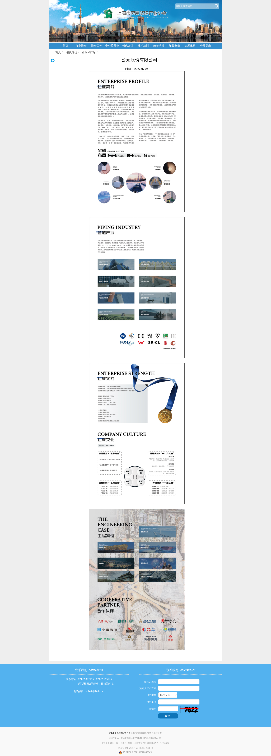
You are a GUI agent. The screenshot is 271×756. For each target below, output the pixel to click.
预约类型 (151, 695)
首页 (65, 45)
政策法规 (158, 45)
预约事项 (151, 702)
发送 (168, 716)
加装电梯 (174, 45)
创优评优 (127, 45)
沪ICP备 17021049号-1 (119, 733)
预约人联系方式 (147, 688)
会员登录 (205, 45)
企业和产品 (89, 52)
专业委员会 (112, 45)
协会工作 (96, 45)
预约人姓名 (150, 681)
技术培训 (143, 45)
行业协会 (81, 45)
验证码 (152, 708)
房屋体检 (189, 45)
